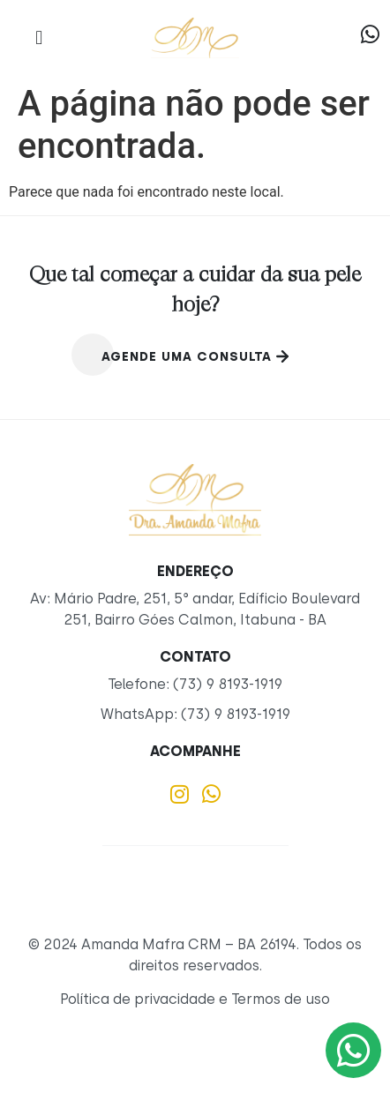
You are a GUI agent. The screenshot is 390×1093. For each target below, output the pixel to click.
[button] (39, 37)
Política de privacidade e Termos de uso (195, 999)
